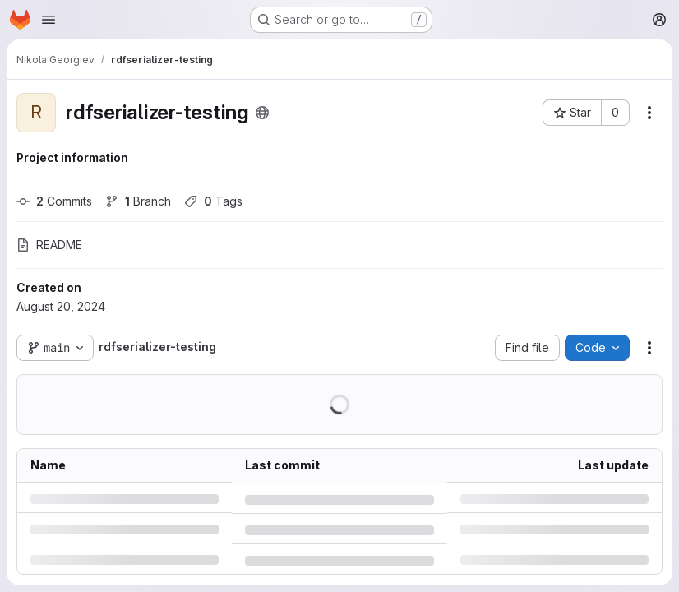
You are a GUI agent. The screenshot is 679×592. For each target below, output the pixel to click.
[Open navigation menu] (48, 20)
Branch (138, 201)
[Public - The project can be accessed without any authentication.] (262, 112)
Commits (54, 201)
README (49, 245)
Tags (213, 201)
